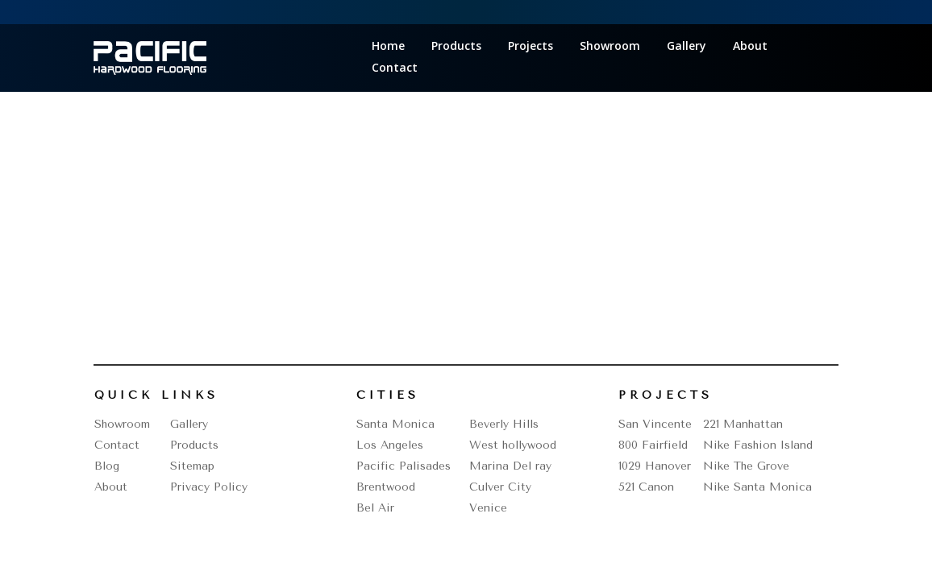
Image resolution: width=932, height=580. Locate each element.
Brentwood (385, 487)
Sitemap (192, 466)
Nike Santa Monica (757, 487)
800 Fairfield (653, 445)
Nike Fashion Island (758, 445)
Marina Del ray (510, 466)
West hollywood (512, 445)
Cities (387, 395)
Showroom (610, 46)
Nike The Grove (746, 466)
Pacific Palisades (403, 466)
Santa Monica (395, 424)
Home (388, 46)
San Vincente (655, 424)
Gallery (686, 46)
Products (456, 46)
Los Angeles (389, 445)
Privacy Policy (209, 487)
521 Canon (646, 487)
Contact (395, 68)
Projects (530, 46)
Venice (488, 508)
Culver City (500, 487)
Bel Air (375, 508)
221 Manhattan (743, 424)
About (750, 46)
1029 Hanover (654, 466)
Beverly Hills (504, 424)
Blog (106, 466)
